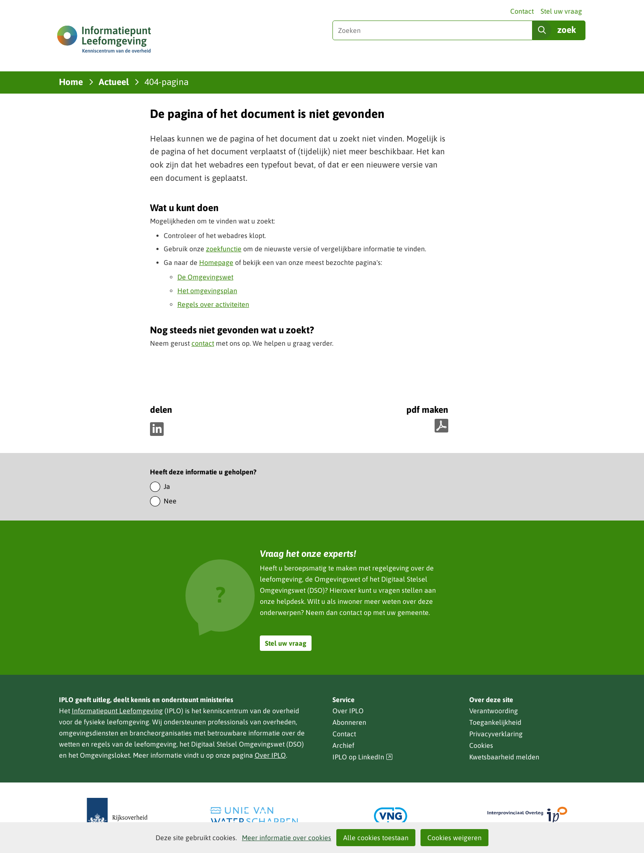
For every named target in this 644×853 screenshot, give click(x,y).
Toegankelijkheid (495, 722)
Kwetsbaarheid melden (504, 757)
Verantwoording (493, 711)
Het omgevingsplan (207, 290)
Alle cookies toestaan (376, 837)
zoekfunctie (223, 249)
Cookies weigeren (454, 837)
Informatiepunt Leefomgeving (117, 711)
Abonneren (349, 722)
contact (202, 343)
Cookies (481, 745)
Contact (522, 11)
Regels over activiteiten (213, 304)
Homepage (216, 262)
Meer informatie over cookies (286, 837)
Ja (167, 486)
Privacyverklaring (496, 734)
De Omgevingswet (205, 277)
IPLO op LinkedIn (362, 757)
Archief (343, 745)
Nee (170, 501)
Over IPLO (270, 755)
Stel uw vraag (561, 11)
